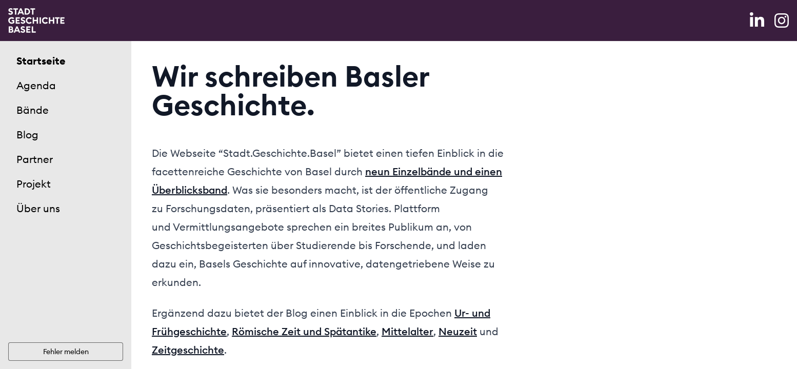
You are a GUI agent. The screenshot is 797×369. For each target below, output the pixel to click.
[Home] (36, 20)
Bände (32, 110)
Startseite (41, 60)
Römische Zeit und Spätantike (304, 331)
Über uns (38, 208)
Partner (34, 159)
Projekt (33, 183)
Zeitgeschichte (188, 349)
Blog (27, 134)
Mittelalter (407, 331)
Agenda (36, 85)
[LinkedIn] (758, 20)
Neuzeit (458, 331)
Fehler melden (66, 351)
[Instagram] (781, 20)
